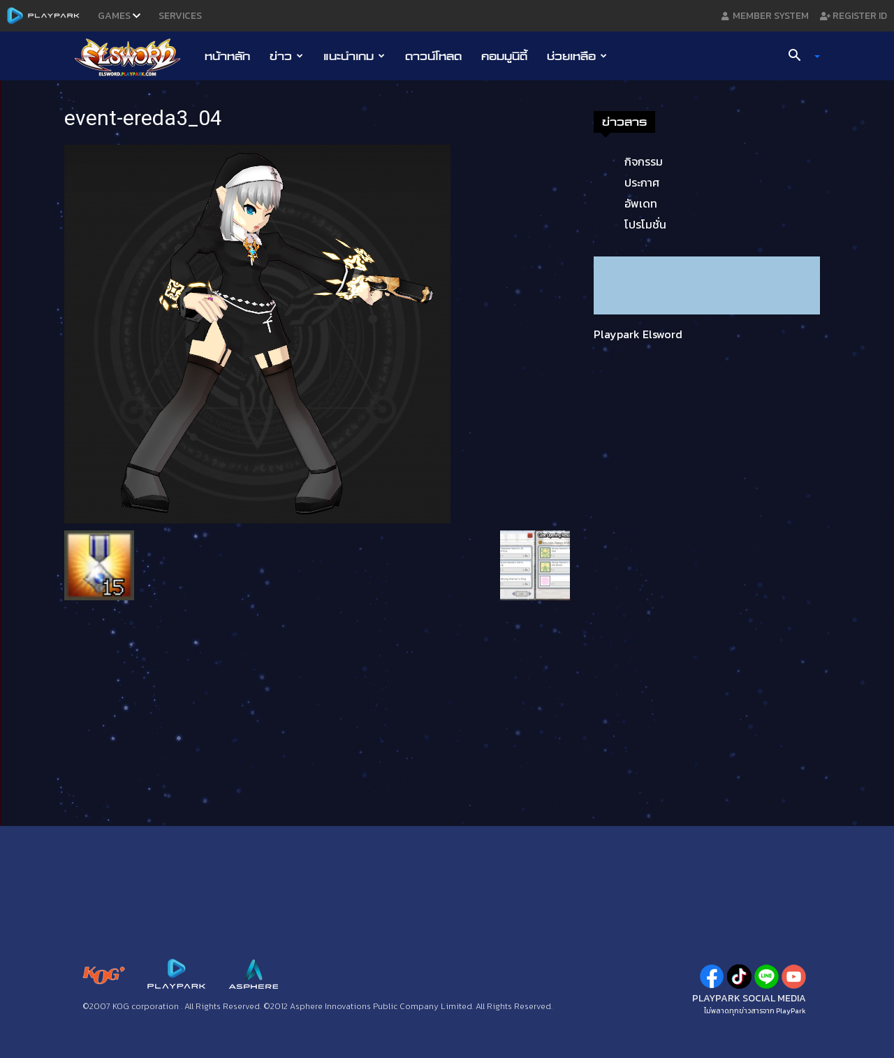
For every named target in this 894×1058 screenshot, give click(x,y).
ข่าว (286, 56)
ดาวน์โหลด (433, 56)
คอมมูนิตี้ (504, 56)
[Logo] (134, 56)
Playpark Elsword (638, 334)
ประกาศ (641, 182)
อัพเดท (640, 203)
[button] (799, 56)
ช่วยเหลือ (577, 56)
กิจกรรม (643, 161)
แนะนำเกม (354, 56)
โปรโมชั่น (645, 224)
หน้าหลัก (227, 56)
